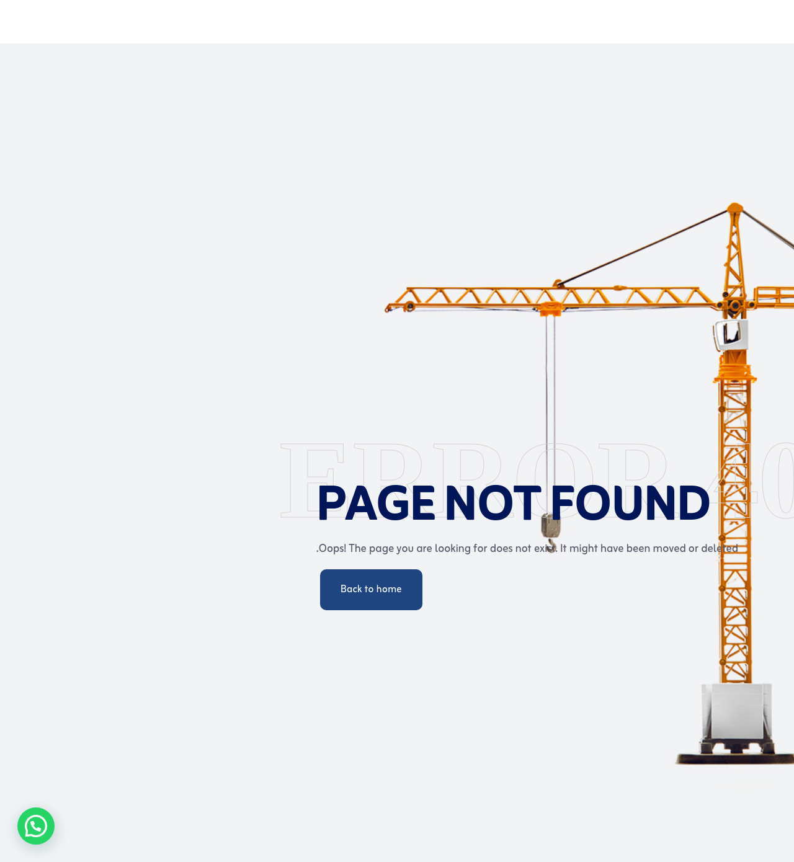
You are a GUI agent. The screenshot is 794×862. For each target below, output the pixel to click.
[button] (36, 826)
